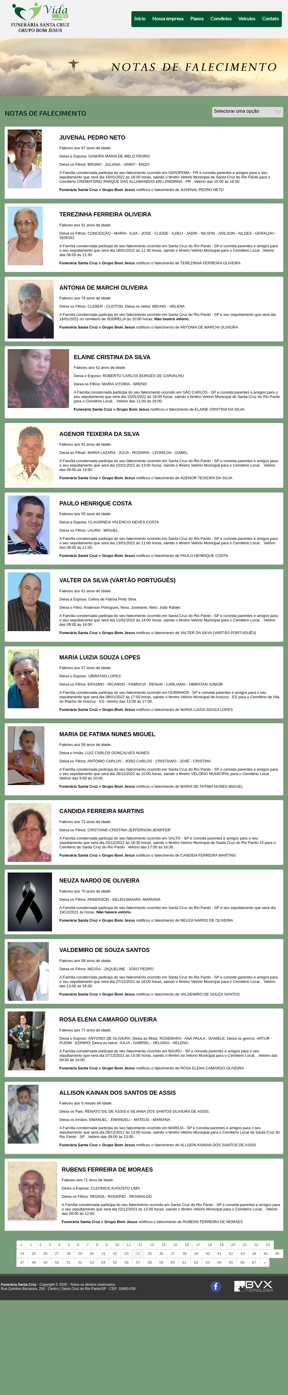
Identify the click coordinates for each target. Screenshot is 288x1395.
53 (92, 1262)
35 (150, 1253)
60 (173, 1262)
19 (222, 1245)
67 (254, 1262)
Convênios (221, 18)
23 (268, 1245)
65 (231, 1262)
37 (173, 1253)
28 (68, 1253)
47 (22, 1262)
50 (57, 1262)
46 (277, 1253)
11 (129, 1245)
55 (115, 1262)
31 (103, 1253)
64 (219, 1262)
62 (196, 1262)
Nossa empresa (167, 18)
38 (184, 1253)
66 (242, 1262)
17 (198, 1245)
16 (187, 1245)
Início (139, 18)
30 (92, 1253)
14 (163, 1245)
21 (245, 1245)
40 (208, 1253)
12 (140, 1245)
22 (256, 1245)
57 (138, 1262)
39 (196, 1253)
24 (22, 1253)
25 (33, 1253)
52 (80, 1262)
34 (138, 1253)
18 (210, 1245)
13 (152, 1245)
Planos (197, 18)
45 (266, 1253)
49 (45, 1262)
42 (231, 1253)
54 (103, 1262)
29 (80, 1253)
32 (115, 1253)
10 (117, 1245)
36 (161, 1253)
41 (219, 1253)
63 (208, 1262)
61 (184, 1262)
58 (150, 1262)
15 (175, 1245)
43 (242, 1253)
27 (57, 1253)
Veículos (246, 18)
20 (233, 1245)
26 (45, 1253)
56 (126, 1262)
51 (68, 1262)
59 (161, 1262)
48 (33, 1262)
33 (126, 1253)
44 (254, 1253)
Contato (270, 18)
